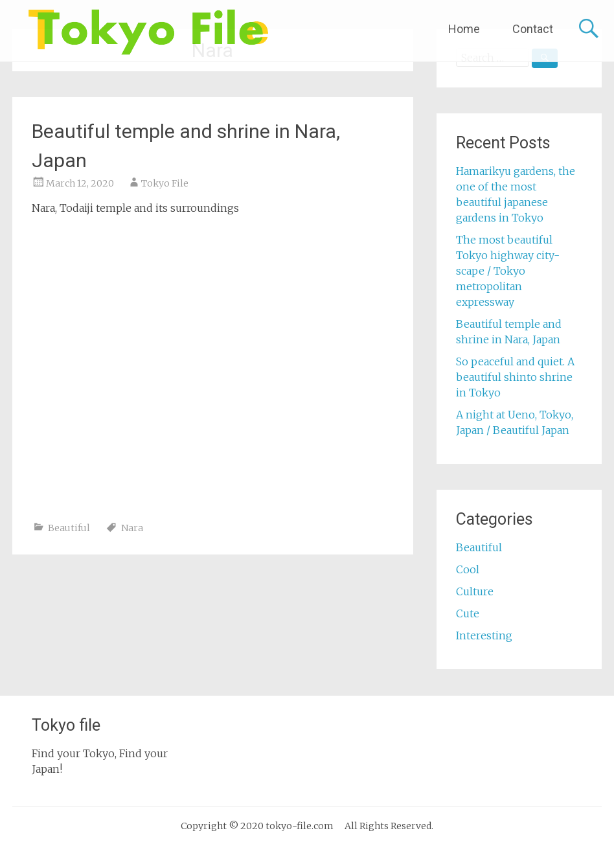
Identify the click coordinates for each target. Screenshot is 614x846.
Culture (475, 591)
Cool (467, 569)
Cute (467, 613)
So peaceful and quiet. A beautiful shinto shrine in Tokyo (515, 377)
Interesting (484, 635)
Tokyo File (164, 183)
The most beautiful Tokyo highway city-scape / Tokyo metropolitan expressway (508, 270)
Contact (532, 29)
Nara (132, 528)
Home (464, 29)
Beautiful (69, 528)
